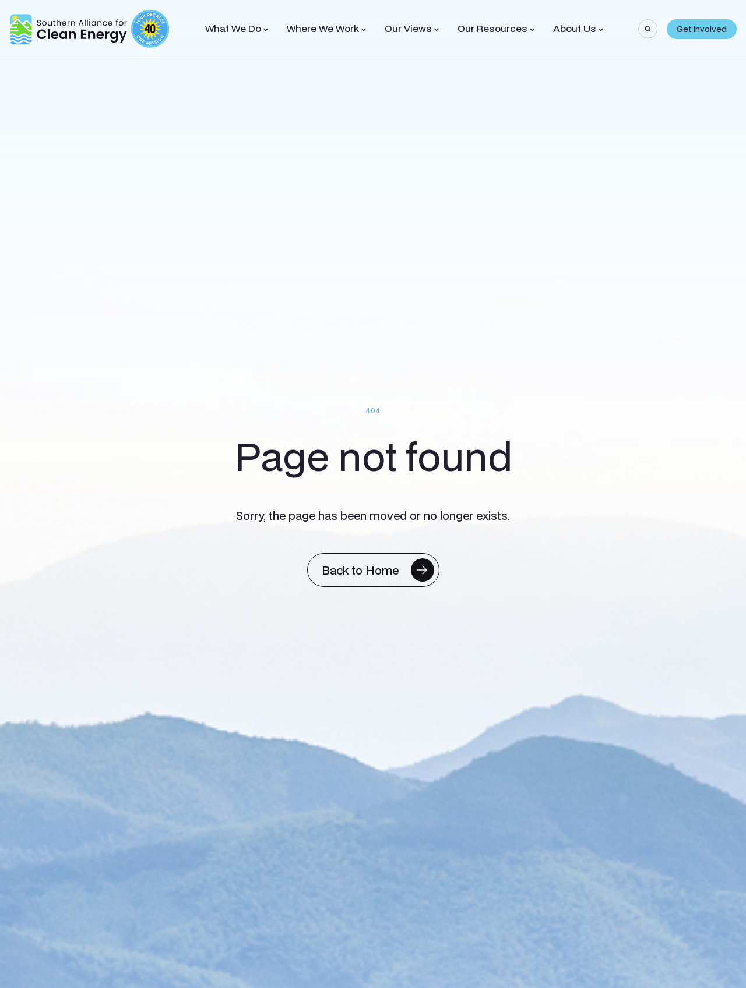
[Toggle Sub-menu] (265, 29)
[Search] (647, 28)
